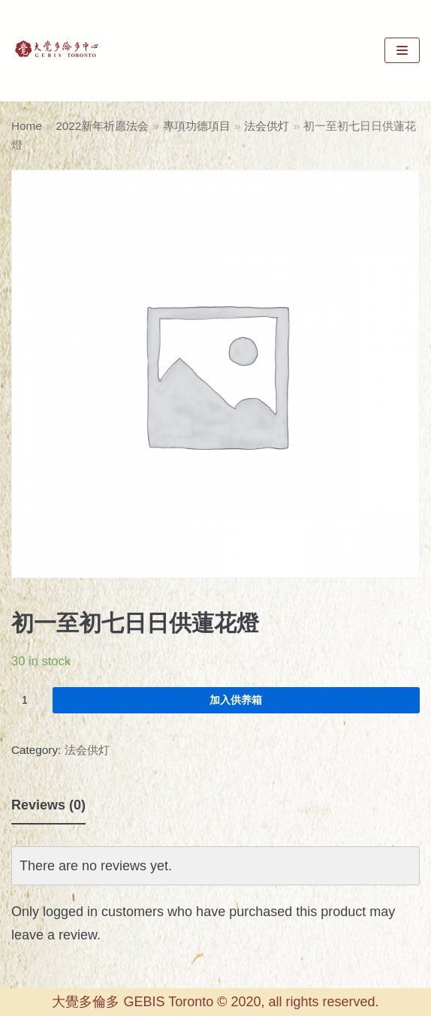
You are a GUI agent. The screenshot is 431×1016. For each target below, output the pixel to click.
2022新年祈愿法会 (102, 125)
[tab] (48, 806)
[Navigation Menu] (402, 50)
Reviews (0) (48, 804)
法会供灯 (266, 125)
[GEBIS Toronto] (56, 51)
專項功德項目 (197, 125)
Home (26, 125)
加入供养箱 (235, 700)
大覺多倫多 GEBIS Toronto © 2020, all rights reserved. (215, 1001)
